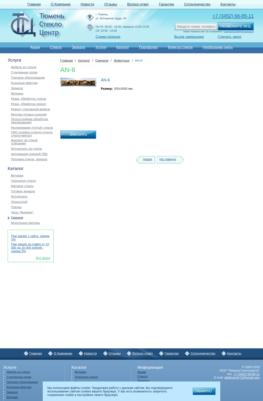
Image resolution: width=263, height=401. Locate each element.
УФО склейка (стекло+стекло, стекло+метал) (32, 134)
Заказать (78, 134)
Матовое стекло (22, 186)
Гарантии (166, 4)
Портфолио (148, 47)
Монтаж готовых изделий (29, 114)
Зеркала (17, 88)
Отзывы (110, 4)
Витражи (17, 93)
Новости (87, 4)
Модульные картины (25, 223)
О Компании (61, 4)
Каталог (122, 47)
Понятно (204, 391)
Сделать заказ (229, 37)
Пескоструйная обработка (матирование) (29, 121)
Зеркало (78, 47)
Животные (122, 60)
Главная (34, 4)
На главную (167, 159)
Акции (35, 47)
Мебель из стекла (23, 67)
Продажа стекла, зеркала (29, 159)
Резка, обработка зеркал (28, 104)
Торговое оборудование (28, 77)
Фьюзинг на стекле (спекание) (24, 142)
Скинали (17, 217)
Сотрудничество (197, 4)
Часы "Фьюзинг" (22, 212)
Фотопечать (19, 196)
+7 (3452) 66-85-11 (233, 16)
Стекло (56, 47)
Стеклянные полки (24, 72)
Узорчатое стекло (23, 181)
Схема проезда (108, 37)
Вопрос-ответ (138, 4)
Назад (147, 159)
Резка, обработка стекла (28, 98)
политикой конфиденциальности (239, 31)
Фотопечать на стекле (26, 148)
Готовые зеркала (23, 191)
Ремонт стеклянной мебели (30, 109)
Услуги (100, 47)
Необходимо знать (218, 47)
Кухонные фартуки (24, 83)
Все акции (43, 258)
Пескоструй (19, 202)
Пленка (16, 207)
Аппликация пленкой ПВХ (29, 154)
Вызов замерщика (189, 37)
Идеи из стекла (180, 47)
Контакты (228, 4)
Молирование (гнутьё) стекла (32, 127)
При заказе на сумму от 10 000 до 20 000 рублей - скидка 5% (30, 247)
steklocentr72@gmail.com (242, 377)
